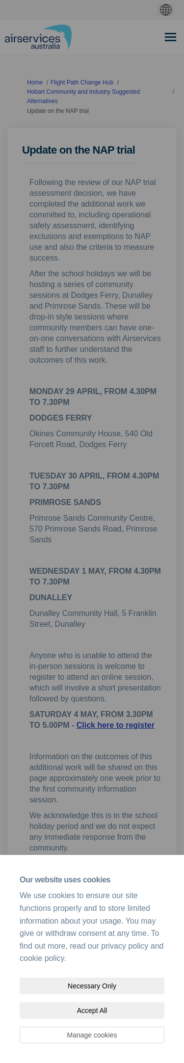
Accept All (92, 1010)
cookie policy (42, 958)
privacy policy (124, 946)
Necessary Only (92, 986)
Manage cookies (92, 1035)
